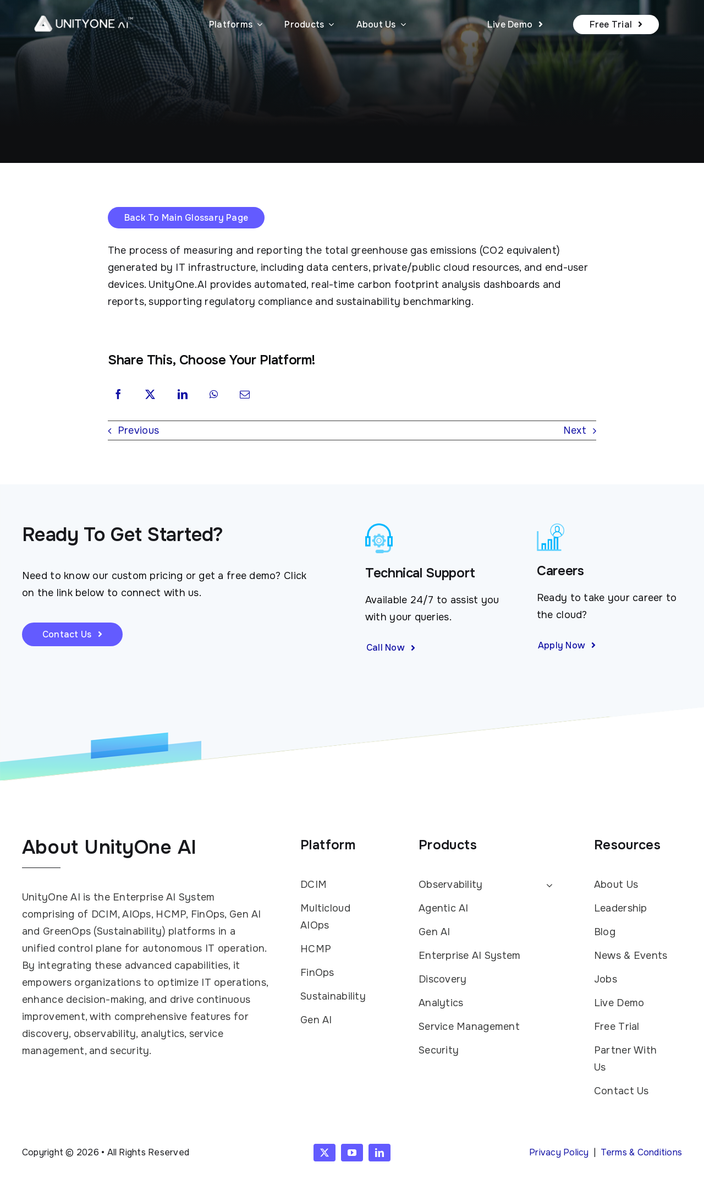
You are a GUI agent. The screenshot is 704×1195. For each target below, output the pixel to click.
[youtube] (352, 1152)
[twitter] (325, 1152)
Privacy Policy (558, 1152)
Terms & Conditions (641, 1152)
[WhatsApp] (213, 395)
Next (574, 430)
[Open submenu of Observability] (547, 885)
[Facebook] (118, 395)
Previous (138, 430)
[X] (150, 395)
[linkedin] (380, 1152)
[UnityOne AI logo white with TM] (83, 12)
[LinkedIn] (182, 395)
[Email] (244, 395)
